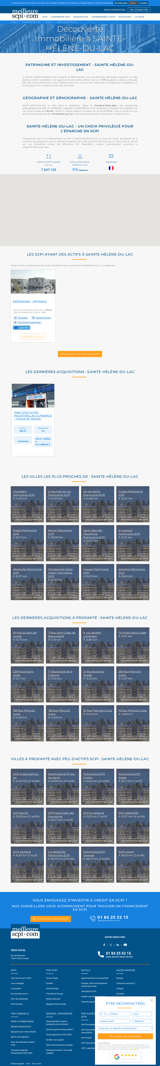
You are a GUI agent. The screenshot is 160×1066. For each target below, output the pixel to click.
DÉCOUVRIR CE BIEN (27, 658)
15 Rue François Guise (132, 710)
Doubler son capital (55, 1039)
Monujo (119, 978)
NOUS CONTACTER (114, 10)
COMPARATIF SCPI (60, 17)
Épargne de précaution (21, 1026)
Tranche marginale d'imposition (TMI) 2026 (21, 1051)
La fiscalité (16, 988)
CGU (28, 1063)
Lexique (119, 988)
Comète (49, 983)
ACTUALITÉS (125, 17)
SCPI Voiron (126, 851)
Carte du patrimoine (90, 1001)
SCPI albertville (128, 813)
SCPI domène (22, 851)
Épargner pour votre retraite (23, 1031)
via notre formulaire (51, 918)
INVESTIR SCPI (80, 17)
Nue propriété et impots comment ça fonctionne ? (57, 1023)
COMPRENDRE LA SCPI (103, 17)
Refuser (133, 3)
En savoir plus (121, 3)
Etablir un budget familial (22, 1021)
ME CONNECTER (139, 10)
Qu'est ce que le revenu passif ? (60, 1029)
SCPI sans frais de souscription (89, 1031)
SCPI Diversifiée (88, 1043)
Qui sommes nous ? (19, 993)
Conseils (120, 993)
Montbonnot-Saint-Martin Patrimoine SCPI (60, 573)
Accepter (143, 3)
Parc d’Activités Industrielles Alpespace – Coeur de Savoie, (33, 416)
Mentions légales (18, 1063)
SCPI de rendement (19, 998)
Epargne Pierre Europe (56, 1004)
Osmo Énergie (52, 988)
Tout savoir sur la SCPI (21, 978)
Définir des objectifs (20, 1036)
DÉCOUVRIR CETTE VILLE (27, 799)
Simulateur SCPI (88, 991)
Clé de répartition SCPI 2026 (58, 1034)
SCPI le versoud (93, 813)
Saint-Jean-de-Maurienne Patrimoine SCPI (94, 534)
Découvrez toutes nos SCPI (80, 354)
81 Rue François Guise (97, 710)
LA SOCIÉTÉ (141, 17)
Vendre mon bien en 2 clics (93, 996)
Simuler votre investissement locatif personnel (94, 984)
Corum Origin (52, 978)
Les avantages (17, 983)
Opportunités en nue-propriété (94, 978)
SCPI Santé (86, 1037)
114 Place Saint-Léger (132, 632)
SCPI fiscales (17, 1004)
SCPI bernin (21, 813)
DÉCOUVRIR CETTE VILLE (27, 517)
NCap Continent (53, 998)
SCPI (45, 17)
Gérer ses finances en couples (59, 1045)
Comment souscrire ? (125, 983)
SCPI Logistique (88, 1048)
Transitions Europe (54, 993)
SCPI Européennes (89, 1024)
